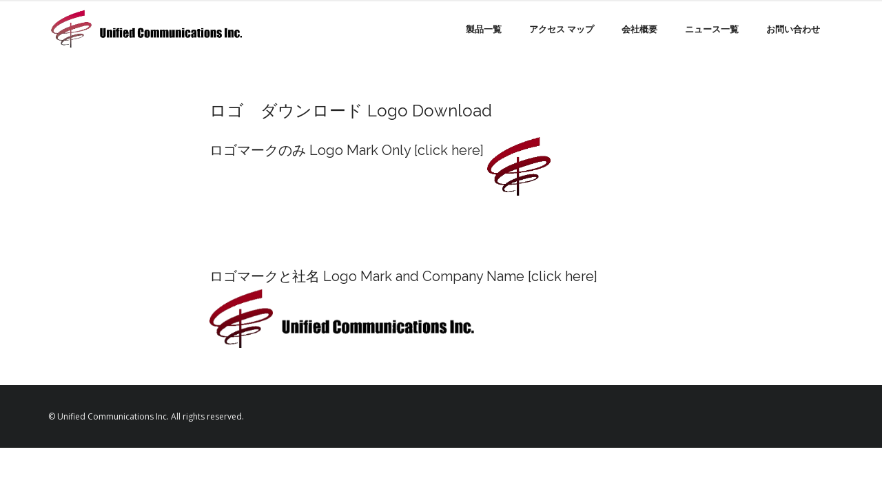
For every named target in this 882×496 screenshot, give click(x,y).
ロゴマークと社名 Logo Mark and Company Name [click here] (403, 276)
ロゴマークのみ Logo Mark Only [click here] (346, 150)
